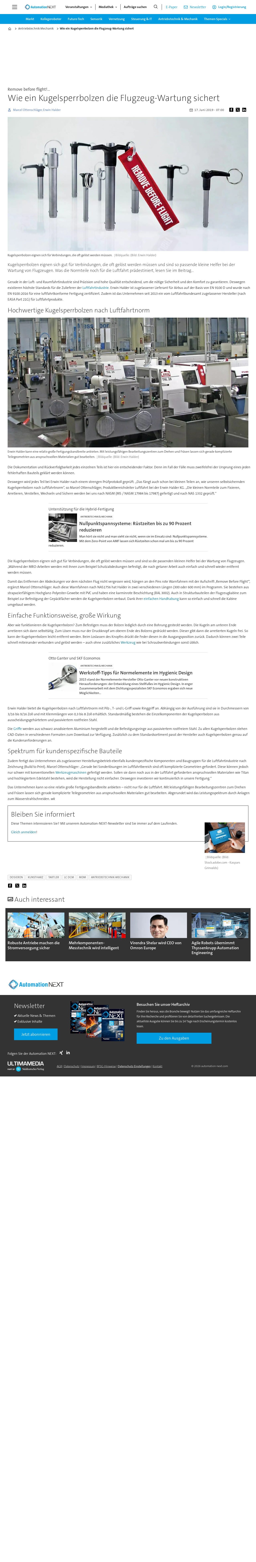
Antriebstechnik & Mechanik (178, 19)
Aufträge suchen (135, 7)
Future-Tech (76, 19)
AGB (59, 1066)
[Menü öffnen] (14, 7)
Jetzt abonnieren (35, 1034)
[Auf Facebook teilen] (232, 110)
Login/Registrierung (232, 7)
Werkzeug (128, 642)
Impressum (88, 1066)
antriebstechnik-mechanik (110, 877)
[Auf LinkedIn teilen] (245, 110)
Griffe (17, 729)
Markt (30, 19)
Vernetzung (117, 19)
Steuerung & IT (141, 19)
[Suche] (156, 7)
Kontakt (157, 1066)
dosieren (16, 877)
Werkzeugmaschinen (70, 772)
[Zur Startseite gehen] (40, 7)
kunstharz (35, 877)
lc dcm (69, 877)
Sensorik (96, 19)
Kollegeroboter (51, 19)
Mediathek (106, 7)
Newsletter (198, 7)
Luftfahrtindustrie (95, 288)
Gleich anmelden (23, 832)
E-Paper (171, 7)
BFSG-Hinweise (106, 1066)
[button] (240, 933)
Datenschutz (71, 1066)
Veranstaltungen (76, 7)
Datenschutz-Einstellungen (134, 1066)
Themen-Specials (215, 19)
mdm (82, 877)
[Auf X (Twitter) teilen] (239, 110)
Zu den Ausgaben (174, 1038)
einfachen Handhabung (161, 599)
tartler (53, 877)
